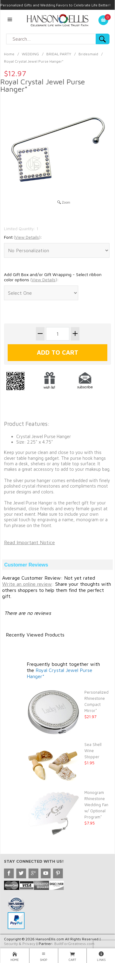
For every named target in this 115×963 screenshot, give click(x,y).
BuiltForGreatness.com (74, 943)
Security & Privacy (19, 943)
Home (9, 54)
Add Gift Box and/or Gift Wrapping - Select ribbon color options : (53, 277)
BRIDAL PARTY (58, 54)
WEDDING (30, 54)
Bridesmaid (88, 54)
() (27, 237)
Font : (23, 237)
